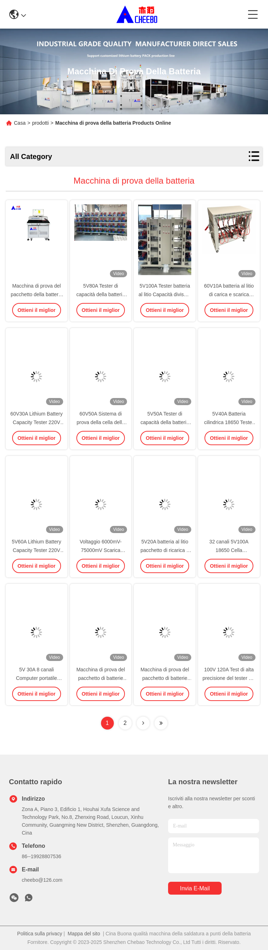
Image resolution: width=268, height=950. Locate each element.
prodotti (40, 123)
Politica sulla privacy (39, 933)
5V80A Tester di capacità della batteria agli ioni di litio (100, 294)
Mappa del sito (83, 933)
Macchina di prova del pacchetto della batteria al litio (36, 294)
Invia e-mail (195, 888)
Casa (20, 123)
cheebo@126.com (42, 880)
